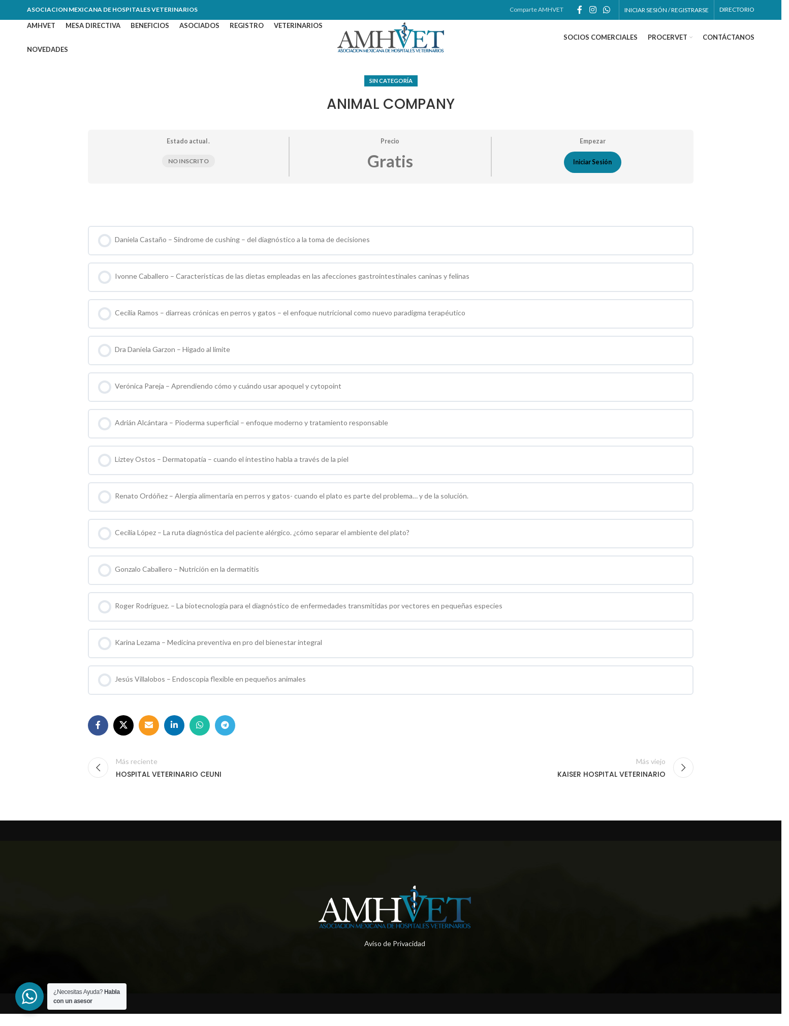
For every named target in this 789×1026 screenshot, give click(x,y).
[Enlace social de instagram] (592, 10)
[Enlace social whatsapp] (606, 10)
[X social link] (123, 737)
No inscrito (188, 173)
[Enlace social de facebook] (580, 10)
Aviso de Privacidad (394, 955)
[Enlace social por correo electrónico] (149, 737)
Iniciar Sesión (592, 174)
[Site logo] (391, 43)
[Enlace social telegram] (225, 737)
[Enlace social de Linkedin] (174, 737)
